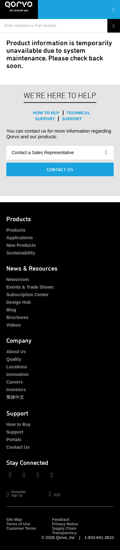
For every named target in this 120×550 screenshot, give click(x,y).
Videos (13, 325)
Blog (11, 309)
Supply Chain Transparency (64, 530)
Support (72, 118)
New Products (21, 245)
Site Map (14, 519)
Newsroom (17, 279)
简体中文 (15, 397)
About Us (16, 351)
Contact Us (60, 169)
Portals (13, 439)
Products (16, 230)
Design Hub (18, 302)
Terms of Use (18, 524)
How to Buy (46, 112)
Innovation (17, 374)
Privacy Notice (65, 524)
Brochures (17, 317)
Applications (19, 237)
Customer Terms (21, 528)
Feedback (60, 519)
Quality (13, 359)
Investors (16, 389)
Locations (16, 366)
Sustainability (20, 252)
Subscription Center (27, 294)
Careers (14, 381)
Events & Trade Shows (30, 287)
